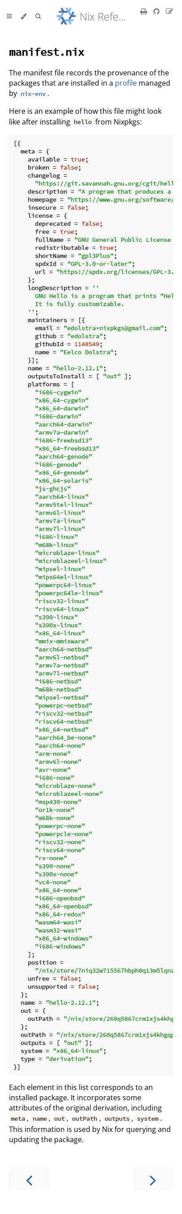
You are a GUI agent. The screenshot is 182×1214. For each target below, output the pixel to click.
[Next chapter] (153, 1179)
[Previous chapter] (29, 1179)
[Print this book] (144, 11)
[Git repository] (157, 11)
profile (126, 83)
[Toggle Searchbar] (38, 16)
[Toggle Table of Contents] (9, 16)
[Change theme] (23, 16)
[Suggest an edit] (169, 11)
